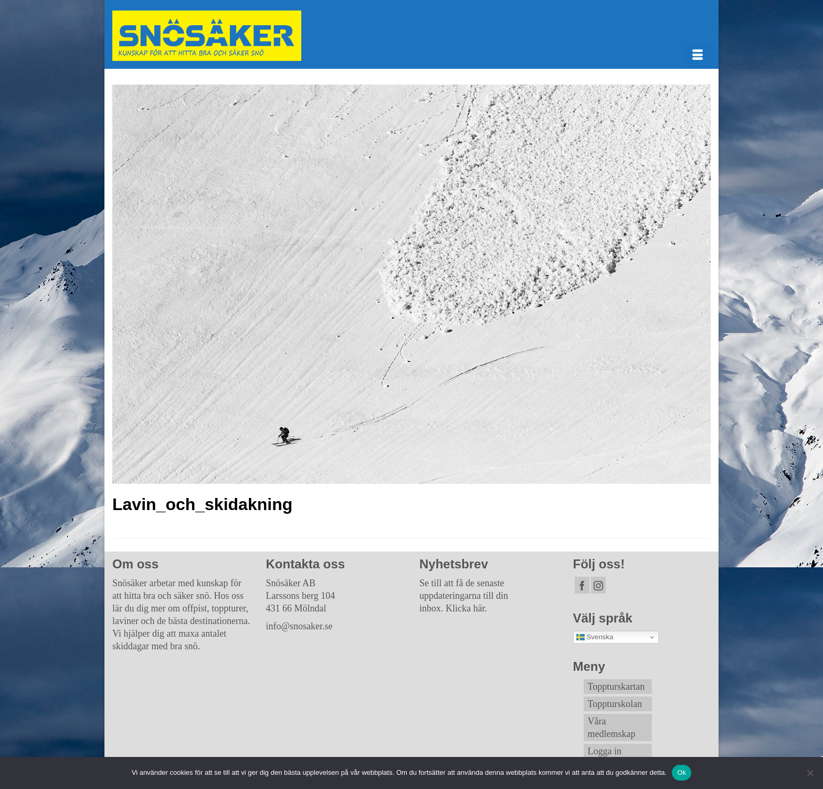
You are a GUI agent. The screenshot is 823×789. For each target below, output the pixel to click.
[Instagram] (598, 585)
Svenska (595, 637)
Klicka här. (466, 608)
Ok (681, 772)
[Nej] (810, 772)
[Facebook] (582, 585)
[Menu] (697, 56)
